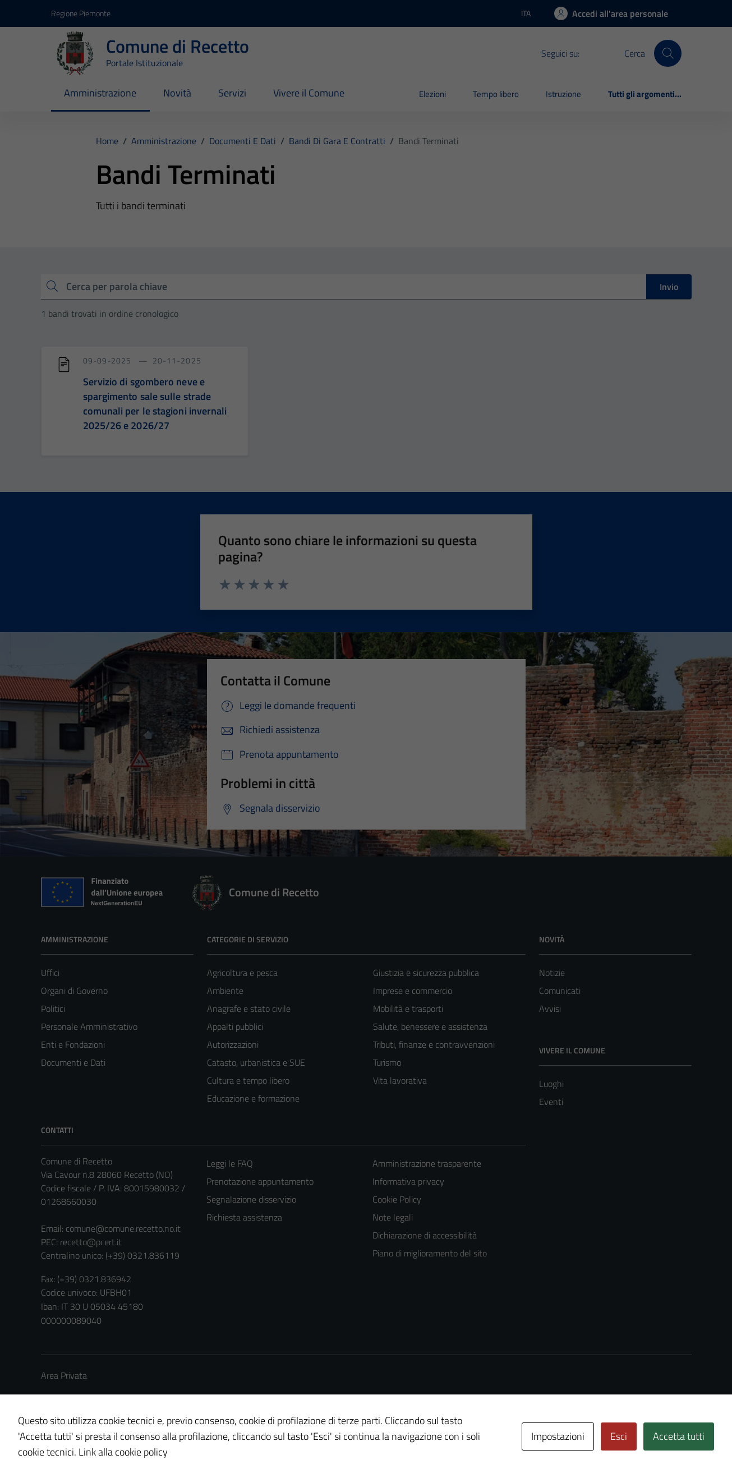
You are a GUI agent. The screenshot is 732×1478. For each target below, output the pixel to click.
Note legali (392, 1217)
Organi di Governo (74, 990)
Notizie (552, 972)
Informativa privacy (408, 1181)
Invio (669, 286)
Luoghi (551, 1083)
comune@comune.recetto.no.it (123, 1228)
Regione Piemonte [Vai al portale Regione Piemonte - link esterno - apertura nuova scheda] (81, 13)
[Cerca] (667, 53)
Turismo (387, 1062)
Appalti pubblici (235, 1026)
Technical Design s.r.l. (117, 1445)
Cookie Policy (396, 1199)
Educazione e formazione (253, 1098)
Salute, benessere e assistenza (430, 1026)
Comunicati (560, 990)
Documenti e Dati (73, 1062)
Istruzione (563, 94)
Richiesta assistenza (244, 1217)
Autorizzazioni (233, 1044)
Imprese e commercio (412, 990)
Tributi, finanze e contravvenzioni (434, 1044)
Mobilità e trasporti (408, 1008)
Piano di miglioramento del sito (429, 1253)
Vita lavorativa (400, 1080)
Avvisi (550, 1008)
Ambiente (225, 990)
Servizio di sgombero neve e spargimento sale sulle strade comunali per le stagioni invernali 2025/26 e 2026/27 (155, 403)
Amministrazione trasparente (426, 1163)
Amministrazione (100, 92)
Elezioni (432, 94)
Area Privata (64, 1375)
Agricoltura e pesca (242, 972)
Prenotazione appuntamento (260, 1181)
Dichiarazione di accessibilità (424, 1235)
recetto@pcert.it (91, 1242)
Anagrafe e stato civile (249, 1008)
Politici (53, 1008)
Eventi (551, 1101)
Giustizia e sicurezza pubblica (426, 972)
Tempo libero (496, 94)
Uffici (50, 972)
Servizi (232, 92)
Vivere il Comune (308, 92)
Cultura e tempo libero (248, 1080)
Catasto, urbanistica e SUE (256, 1062)
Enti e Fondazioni (73, 1044)
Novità (177, 92)
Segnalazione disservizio (251, 1199)
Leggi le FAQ (229, 1163)
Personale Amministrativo (89, 1026)
